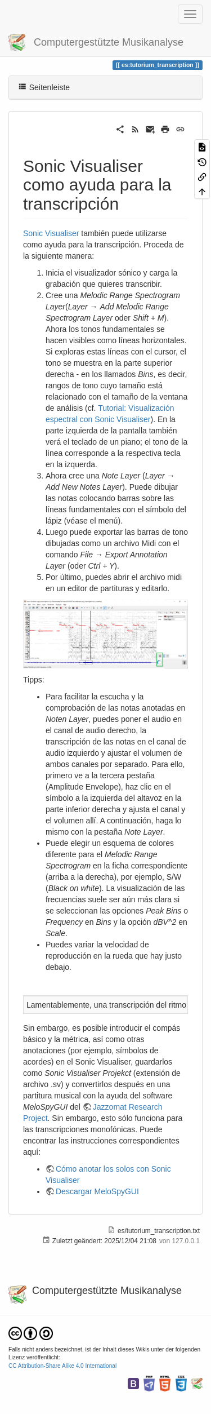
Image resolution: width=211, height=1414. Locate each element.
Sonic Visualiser (51, 233)
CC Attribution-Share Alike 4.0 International (62, 1366)
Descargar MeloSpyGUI (97, 1191)
